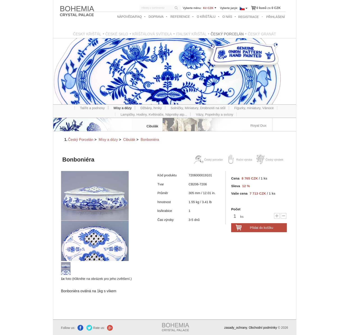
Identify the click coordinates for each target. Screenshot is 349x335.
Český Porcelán (80, 139)
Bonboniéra (150, 139)
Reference (180, 16)
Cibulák (129, 139)
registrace (248, 16)
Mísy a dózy (108, 139)
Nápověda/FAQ (129, 16)
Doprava (156, 16)
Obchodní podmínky (263, 327)
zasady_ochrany (235, 327)
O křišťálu (206, 16)
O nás (228, 16)
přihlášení (275, 16)
